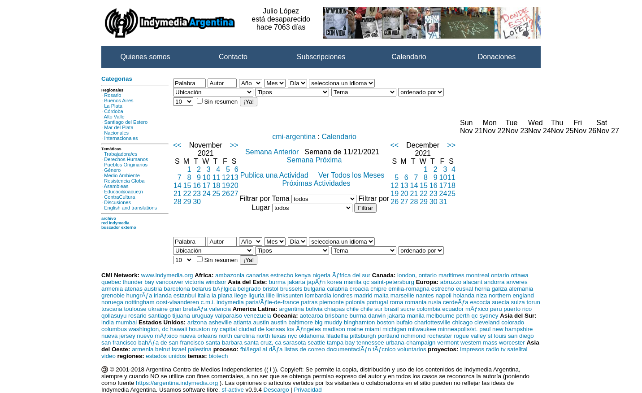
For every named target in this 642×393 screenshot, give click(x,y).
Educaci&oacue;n (123, 191)
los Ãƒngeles (303, 329)
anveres (516, 282)
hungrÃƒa (139, 295)
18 (216, 185)
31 (443, 201)
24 (207, 193)
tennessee (370, 342)
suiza (518, 302)
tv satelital (514, 349)
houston (199, 329)
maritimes (451, 275)
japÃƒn (316, 282)
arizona (197, 322)
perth (462, 315)
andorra (494, 282)
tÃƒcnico (384, 349)
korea (334, 282)
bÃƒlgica (224, 288)
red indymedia (115, 223)
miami (373, 329)
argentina (291, 309)
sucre (407, 309)
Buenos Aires (118, 100)
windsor (216, 282)
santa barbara (224, 342)
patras (309, 302)
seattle (316, 342)
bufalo (404, 322)
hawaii (178, 329)
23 (197, 193)
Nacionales (116, 132)
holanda (463, 295)
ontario (500, 275)
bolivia (314, 309)
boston (386, 322)
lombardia (318, 295)
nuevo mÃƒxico (157, 335)
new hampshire (512, 329)
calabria (337, 288)
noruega (112, 302)
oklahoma (312, 335)
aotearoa (311, 315)
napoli (443, 295)
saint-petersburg (392, 282)
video (108, 356)
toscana (111, 309)
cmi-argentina (294, 136)
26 (226, 193)
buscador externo (118, 227)
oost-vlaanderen (177, 302)
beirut (162, 349)
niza (481, 295)
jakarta (296, 282)
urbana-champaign (410, 342)
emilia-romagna (408, 288)
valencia (220, 309)
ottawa (519, 275)
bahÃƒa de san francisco (171, 342)
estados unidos (166, 356)
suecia (500, 302)
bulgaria (314, 288)
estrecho (281, 275)
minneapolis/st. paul (464, 329)
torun (533, 302)
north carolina (237, 335)
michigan (394, 329)
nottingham (140, 302)
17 (207, 185)
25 (216, 193)
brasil (391, 309)
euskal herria (473, 288)
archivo (108, 218)
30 (197, 201)
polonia (355, 302)
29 (187, 201)
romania (415, 302)
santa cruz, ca (263, 342)
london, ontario (417, 275)
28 (178, 201)
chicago (462, 322)
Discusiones (117, 202)
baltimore (300, 322)
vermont (448, 342)
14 (178, 185)
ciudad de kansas (262, 329)
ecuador (453, 309)
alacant (472, 282)
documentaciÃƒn (348, 349)
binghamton (359, 322)
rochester (439, 335)
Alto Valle (114, 116)
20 (234, 185)
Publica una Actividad (275, 175)
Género (112, 170)
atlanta (243, 322)
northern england (511, 295)
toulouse (135, 309)
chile (353, 309)
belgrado (249, 288)
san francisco (119, 342)
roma (396, 302)
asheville (220, 322)
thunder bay (138, 282)
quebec (111, 282)
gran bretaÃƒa (188, 309)
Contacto (233, 57)
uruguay (202, 315)
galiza (500, 288)
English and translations (130, 207)
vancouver (170, 282)
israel (179, 349)
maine (355, 329)
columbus (114, 329)
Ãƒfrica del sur (351, 275)
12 (226, 177)
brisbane (336, 315)
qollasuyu (113, 315)
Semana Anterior (273, 152)
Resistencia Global (125, 180)
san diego (521, 335)
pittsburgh (363, 335)
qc (366, 282)
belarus (202, 288)
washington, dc (149, 329)
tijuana (181, 315)
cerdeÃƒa (455, 302)
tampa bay (341, 342)
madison (334, 329)
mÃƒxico (476, 309)
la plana (222, 295)
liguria (256, 295)
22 (187, 193)
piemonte (331, 302)
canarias (257, 275)
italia (204, 295)
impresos (472, 349)
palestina (200, 349)
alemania (521, 288)
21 (178, 193)
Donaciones (497, 57)
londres (343, 295)
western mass (478, 342)
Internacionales (121, 138)
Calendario (408, 57)
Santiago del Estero (125, 122)
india (107, 322)
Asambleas (116, 186)
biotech (218, 356)
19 (226, 185)
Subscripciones (321, 57)
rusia (434, 302)
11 (216, 177)
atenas (134, 288)
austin (261, 322)
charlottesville (432, 322)
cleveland (486, 322)
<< (177, 145)
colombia (428, 309)
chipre (378, 288)
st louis (497, 335)
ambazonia (229, 275)
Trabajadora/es (120, 154)
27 (234, 193)
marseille (402, 295)
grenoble (113, 295)
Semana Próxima (314, 160)
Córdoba (113, 111)
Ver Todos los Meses (352, 175)
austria (153, 288)
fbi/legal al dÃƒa (261, 349)
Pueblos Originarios (125, 164)
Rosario (112, 95)
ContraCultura (119, 197)
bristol (270, 288)
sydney (488, 315)
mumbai (126, 322)
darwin (377, 315)
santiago (159, 315)
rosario (137, 315)
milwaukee (422, 329)
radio (492, 349)
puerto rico (517, 309)
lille (270, 295)
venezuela (257, 315)
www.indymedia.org (167, 275)
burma (277, 282)
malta (381, 295)
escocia (480, 302)
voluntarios (411, 349)
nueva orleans (198, 335)
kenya (303, 275)
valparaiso (228, 315)
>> (234, 145)
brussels (291, 288)
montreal (477, 275)
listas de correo (304, 349)
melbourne (440, 315)
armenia (112, 288)
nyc (292, 335)
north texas (271, 335)
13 (234, 177)
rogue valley (470, 335)
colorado (512, 322)
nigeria (321, 275)
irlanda (163, 295)
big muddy (329, 322)
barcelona (177, 288)
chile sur (371, 309)
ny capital (224, 329)
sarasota (294, 342)
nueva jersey (118, 335)
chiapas (334, 309)
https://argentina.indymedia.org (177, 383)
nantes (425, 295)
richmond (413, 335)
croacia (359, 288)
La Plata (113, 106)
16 (197, 185)
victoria (194, 282)
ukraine (158, 309)
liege (240, 295)
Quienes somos (145, 57)
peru (496, 309)
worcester (512, 342)
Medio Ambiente (122, 175)
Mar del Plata (118, 127)
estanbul (185, 295)
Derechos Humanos (126, 159)
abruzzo (450, 282)
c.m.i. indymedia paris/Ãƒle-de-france (250, 302)
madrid (363, 295)
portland (388, 335)
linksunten (290, 295)
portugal (377, 302)
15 (187, 185)
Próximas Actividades (316, 183)
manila (352, 282)
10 (207, 177)
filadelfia (337, 335)
